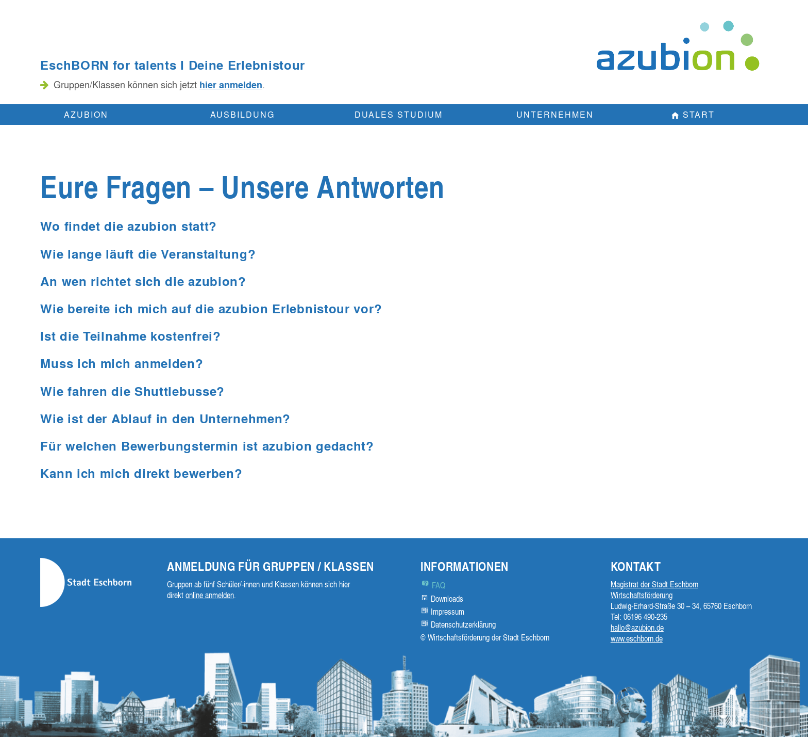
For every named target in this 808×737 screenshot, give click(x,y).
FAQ (438, 585)
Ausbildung (242, 114)
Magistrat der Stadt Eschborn (654, 584)
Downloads (447, 598)
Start (699, 114)
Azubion (86, 114)
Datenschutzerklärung (463, 624)
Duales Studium (399, 114)
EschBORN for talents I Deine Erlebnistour (172, 65)
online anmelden (210, 595)
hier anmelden (230, 84)
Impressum (447, 611)
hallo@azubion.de (637, 627)
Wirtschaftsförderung (641, 595)
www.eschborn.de (637, 638)
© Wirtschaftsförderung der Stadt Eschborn (484, 637)
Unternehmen (555, 114)
